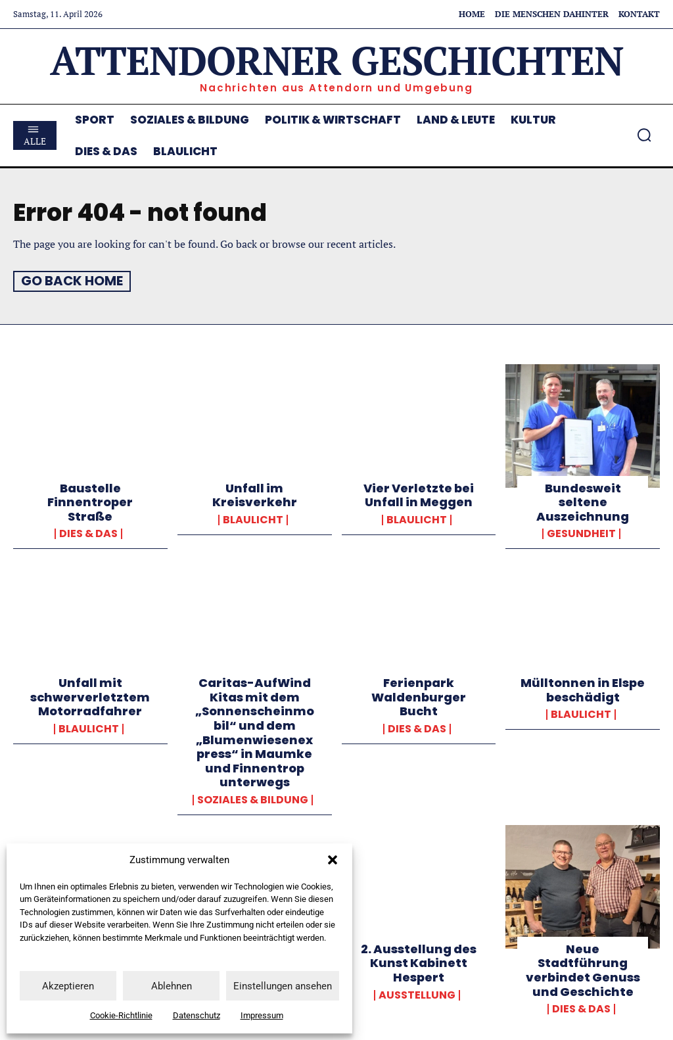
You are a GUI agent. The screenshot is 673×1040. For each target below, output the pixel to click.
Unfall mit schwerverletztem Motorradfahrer (90, 696)
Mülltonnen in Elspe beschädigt (583, 689)
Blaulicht (253, 519)
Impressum (262, 1015)
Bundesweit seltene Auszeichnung (582, 501)
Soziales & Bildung (252, 799)
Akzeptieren (68, 986)
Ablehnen (171, 986)
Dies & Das (88, 533)
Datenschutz (196, 1015)
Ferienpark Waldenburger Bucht (418, 696)
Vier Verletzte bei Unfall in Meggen (418, 494)
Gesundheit (581, 533)
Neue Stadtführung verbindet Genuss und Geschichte (583, 969)
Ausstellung (417, 994)
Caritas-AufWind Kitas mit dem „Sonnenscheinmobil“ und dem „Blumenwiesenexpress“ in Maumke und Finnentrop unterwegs (254, 732)
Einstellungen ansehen (282, 986)
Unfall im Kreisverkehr (254, 494)
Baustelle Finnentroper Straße (90, 501)
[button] (332, 859)
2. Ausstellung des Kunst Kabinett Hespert (418, 962)
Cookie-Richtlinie (121, 1015)
